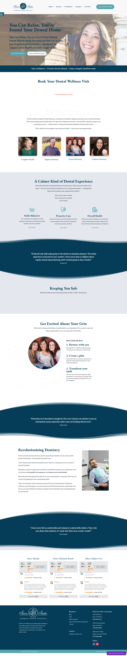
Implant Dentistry (51, 161)
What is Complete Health (47, 56)
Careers (71, 627)
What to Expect (73, 622)
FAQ (70, 620)
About (50, 6)
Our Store (88, 6)
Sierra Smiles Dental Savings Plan (78, 624)
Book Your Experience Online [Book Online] (116, 653)
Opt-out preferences (33, 654)
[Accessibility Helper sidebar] (2, 14)
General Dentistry (75, 161)
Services (58, 6)
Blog (70, 617)
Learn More (32, 229)
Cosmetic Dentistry (99, 161)
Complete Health (27, 161)
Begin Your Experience (22, 56)
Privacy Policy (24, 654)
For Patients (68, 6)
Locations (78, 6)
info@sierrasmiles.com (75, 637)
